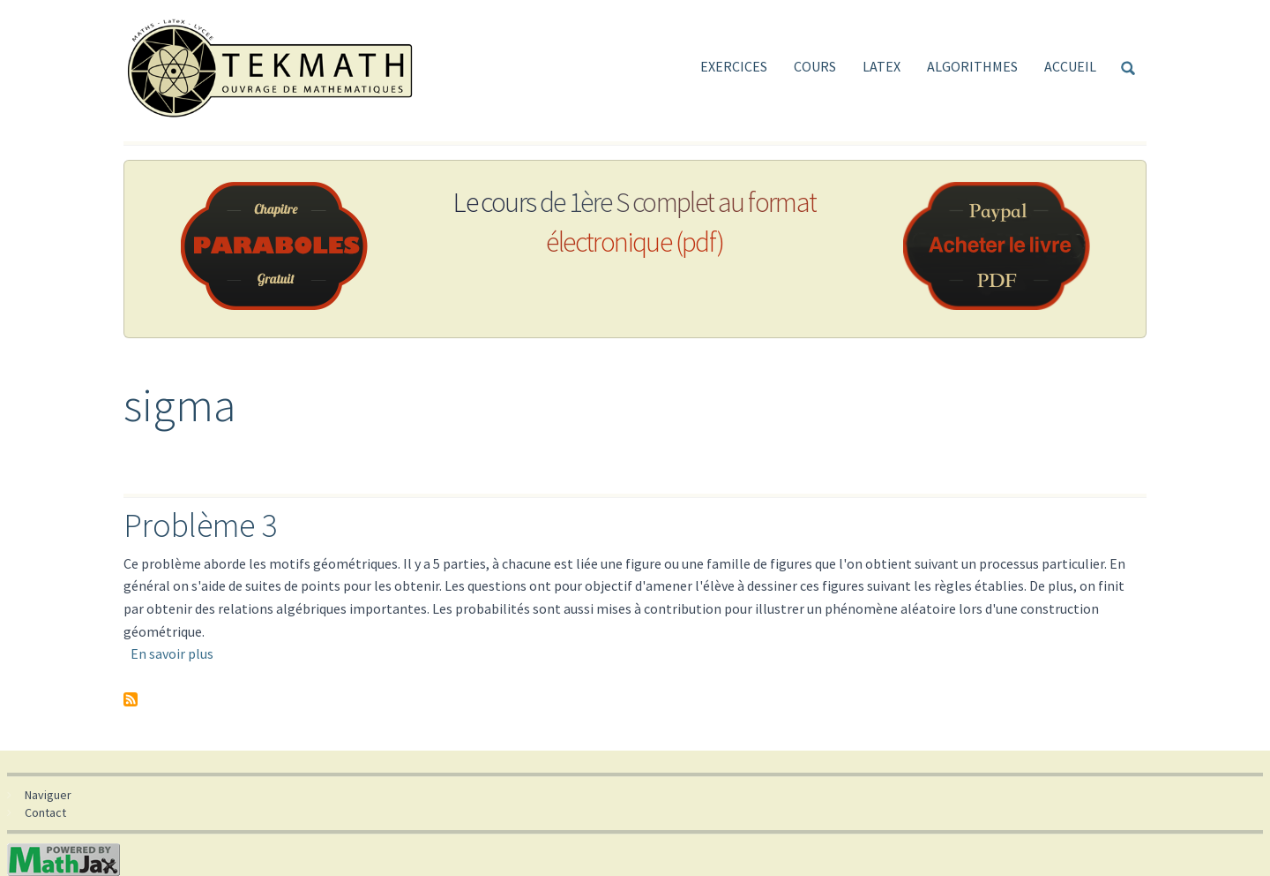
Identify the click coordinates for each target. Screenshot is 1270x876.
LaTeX (881, 66)
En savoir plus (172, 653)
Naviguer (48, 795)
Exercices (733, 66)
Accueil (1070, 66)
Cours (815, 66)
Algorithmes (972, 66)
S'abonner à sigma (130, 699)
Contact (45, 812)
